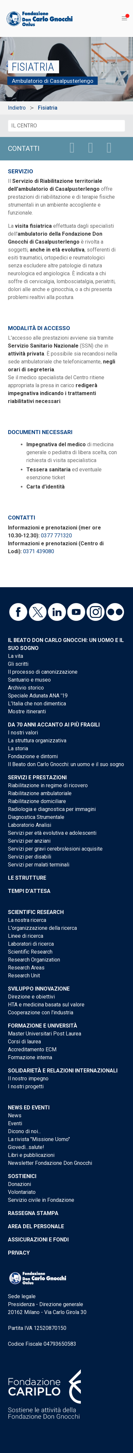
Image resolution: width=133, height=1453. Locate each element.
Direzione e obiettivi (31, 997)
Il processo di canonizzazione (43, 672)
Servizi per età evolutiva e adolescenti (52, 833)
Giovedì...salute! (26, 1147)
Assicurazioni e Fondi (38, 1239)
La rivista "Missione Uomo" (39, 1139)
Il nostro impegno (28, 1078)
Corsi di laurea (24, 1041)
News (14, 1115)
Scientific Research (36, 912)
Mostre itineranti (27, 711)
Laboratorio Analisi (29, 825)
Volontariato (22, 1192)
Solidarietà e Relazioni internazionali (62, 1070)
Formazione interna (30, 1057)
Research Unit (24, 975)
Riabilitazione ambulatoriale (40, 793)
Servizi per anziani (29, 841)
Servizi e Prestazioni (37, 777)
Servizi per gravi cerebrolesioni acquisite (55, 849)
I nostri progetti (26, 1086)
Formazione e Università (42, 1026)
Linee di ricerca (25, 936)
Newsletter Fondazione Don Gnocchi (50, 1163)
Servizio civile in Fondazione (41, 1200)
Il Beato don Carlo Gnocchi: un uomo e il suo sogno (66, 764)
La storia (18, 748)
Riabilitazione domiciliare (37, 801)
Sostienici (22, 1176)
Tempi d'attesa (29, 891)
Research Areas (26, 967)
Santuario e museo (29, 680)
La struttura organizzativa (37, 740)
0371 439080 (38, 551)
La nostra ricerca (27, 920)
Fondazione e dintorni (33, 756)
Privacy (19, 1253)
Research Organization (34, 960)
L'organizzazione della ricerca (42, 928)
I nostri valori (23, 732)
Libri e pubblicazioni (31, 1155)
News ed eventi (29, 1107)
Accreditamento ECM (32, 1049)
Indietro (17, 108)
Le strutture (27, 878)
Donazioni (19, 1184)
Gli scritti (18, 664)
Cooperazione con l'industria (40, 1012)
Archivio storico (26, 688)
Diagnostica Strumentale (36, 817)
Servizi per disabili (29, 857)
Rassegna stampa (33, 1213)
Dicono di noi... (24, 1131)
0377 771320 (56, 535)
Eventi (15, 1123)
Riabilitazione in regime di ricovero (48, 785)
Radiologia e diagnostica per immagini (52, 809)
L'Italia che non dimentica (37, 703)
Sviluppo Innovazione (39, 989)
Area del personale (36, 1226)
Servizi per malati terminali (38, 865)
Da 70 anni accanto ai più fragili (54, 725)
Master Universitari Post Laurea (44, 1034)
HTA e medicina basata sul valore (46, 1004)
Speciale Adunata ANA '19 (38, 696)
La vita (15, 656)
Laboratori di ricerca (31, 944)
